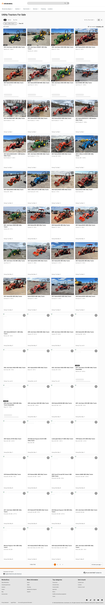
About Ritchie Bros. (5, 582)
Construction (55, 582)
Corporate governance (6, 584)
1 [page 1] (66, 564)
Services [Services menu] (36, 9)
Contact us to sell (81, 587)
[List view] (101, 20)
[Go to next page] (74, 564)
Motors (54, 591)
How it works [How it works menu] (27, 9)
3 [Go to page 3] (71, 564)
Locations (50, 9)
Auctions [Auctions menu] (18, 9)
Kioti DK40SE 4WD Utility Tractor (94, 79)
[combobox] (89, 20)
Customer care (81, 582)
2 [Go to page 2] (68, 564)
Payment (28, 591)
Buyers (28, 582)
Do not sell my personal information (25, 602)
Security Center (4, 594)
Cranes (54, 596)
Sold (18, 20)
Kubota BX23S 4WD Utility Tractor (94, 186)
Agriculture (55, 589)
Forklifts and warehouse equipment (59, 594)
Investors (3, 587)
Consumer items (56, 584)
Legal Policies (13, 602)
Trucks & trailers (56, 587)
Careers (3, 589)
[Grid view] (98, 20)
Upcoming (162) (7, 20)
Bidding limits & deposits (32, 589)
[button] (13, 26)
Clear (21, 94)
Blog (2, 591)
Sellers (28, 584)
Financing (43, 9)
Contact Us (98, 572)
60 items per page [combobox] (96, 564)
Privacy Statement (5, 602)
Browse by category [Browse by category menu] (8, 9)
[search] (22, 91)
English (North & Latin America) (13, 574)
